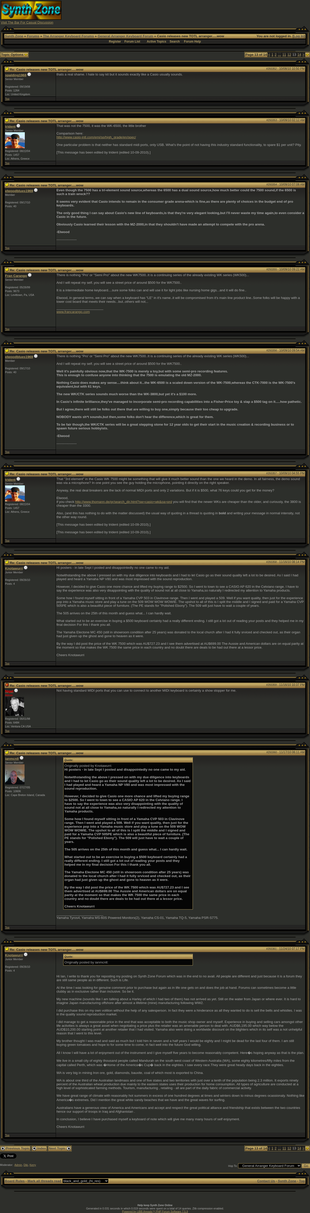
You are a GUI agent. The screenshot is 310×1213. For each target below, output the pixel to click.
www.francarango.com (73, 312)
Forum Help (192, 41)
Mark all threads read (44, 1181)
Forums (33, 36)
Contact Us (266, 1181)
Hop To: (233, 1165)
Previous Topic (15, 1148)
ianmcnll (12, 759)
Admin (18, 1164)
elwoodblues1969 (19, 191)
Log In (299, 36)
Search (175, 41)
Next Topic (60, 1148)
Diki (26, 1164)
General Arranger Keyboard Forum (125, 36)
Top (7, 98)
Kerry (33, 1164)
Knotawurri (14, 568)
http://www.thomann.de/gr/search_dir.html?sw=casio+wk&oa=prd (123, 502)
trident (10, 126)
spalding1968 (15, 75)
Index (39, 1148)
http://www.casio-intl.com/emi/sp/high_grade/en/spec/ (96, 137)
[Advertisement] (217, 12)
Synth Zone (14, 36)
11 (284, 54)
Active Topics (156, 41)
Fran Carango (16, 276)
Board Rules (15, 1181)
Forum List (132, 41)
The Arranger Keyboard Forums (68, 36)
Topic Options (14, 54)
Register (115, 41)
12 (289, 54)
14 (299, 54)
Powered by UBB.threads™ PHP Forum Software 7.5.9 (155, 1211)
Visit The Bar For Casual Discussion (27, 22)
